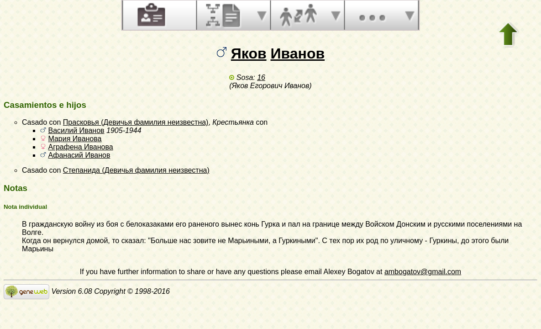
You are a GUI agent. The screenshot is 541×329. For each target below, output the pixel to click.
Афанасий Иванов (79, 155)
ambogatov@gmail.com (422, 272)
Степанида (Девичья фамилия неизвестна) (136, 170)
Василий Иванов (76, 130)
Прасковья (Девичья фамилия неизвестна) (136, 122)
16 (261, 77)
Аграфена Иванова (80, 147)
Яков (249, 53)
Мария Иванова (74, 139)
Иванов (298, 53)
